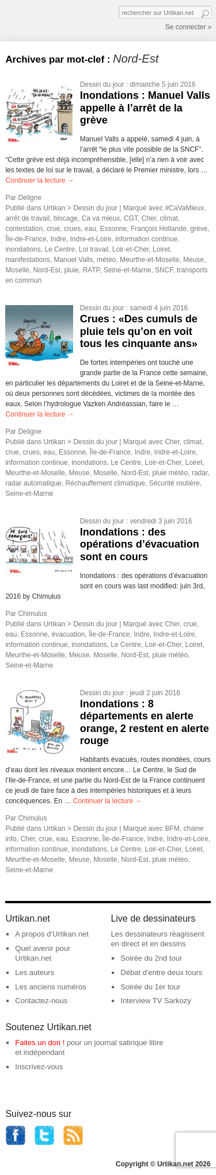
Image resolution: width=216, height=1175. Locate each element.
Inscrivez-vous (39, 1066)
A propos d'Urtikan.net (52, 934)
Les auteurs (34, 972)
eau (90, 229)
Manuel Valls (73, 260)
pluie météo (170, 473)
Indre (58, 239)
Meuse (193, 260)
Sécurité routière (174, 483)
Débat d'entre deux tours (161, 972)
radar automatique (33, 483)
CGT (131, 218)
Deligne (29, 198)
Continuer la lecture (39, 180)
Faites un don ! (40, 1042)
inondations (22, 249)
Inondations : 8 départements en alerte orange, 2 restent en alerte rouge (144, 722)
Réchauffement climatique (105, 483)
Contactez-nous (41, 1000)
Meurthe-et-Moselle (149, 260)
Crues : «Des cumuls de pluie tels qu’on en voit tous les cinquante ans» (139, 331)
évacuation (68, 634)
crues (72, 229)
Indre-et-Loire (90, 239)
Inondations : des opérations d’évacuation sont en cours (139, 544)
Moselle (17, 270)
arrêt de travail (27, 218)
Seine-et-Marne (127, 270)
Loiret (161, 249)
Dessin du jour (102, 84)
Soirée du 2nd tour (151, 958)
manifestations (27, 260)
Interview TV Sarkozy (155, 1000)
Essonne (113, 229)
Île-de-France (25, 239)
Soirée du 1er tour (150, 987)
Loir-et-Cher (130, 249)
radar (199, 473)
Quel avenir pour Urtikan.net (42, 953)
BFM (172, 829)
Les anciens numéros (50, 987)
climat (169, 218)
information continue (146, 239)
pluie (71, 270)
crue (53, 229)
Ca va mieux (100, 218)
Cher (149, 218)
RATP (91, 270)
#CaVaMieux (184, 208)
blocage (66, 218)
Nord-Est (46, 270)
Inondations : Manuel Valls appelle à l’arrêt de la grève (145, 108)
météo (106, 260)
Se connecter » (188, 27)
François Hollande (159, 229)
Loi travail (93, 249)
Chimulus (32, 614)
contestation (24, 229)
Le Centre (59, 249)
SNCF (164, 270)
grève (198, 229)
